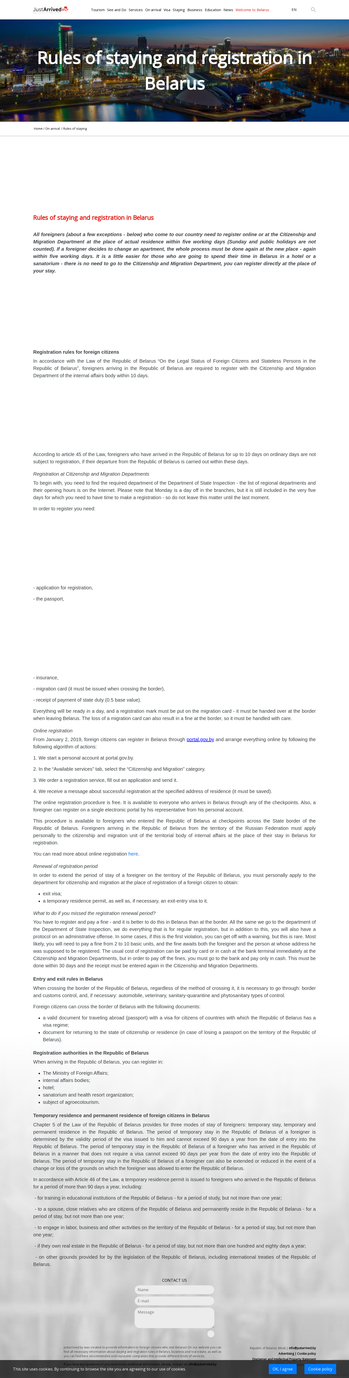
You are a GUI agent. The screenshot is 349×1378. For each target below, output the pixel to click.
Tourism (98, 9)
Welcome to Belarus (252, 9)
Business (194, 9)
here (133, 854)
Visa (167, 9)
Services (136, 9)
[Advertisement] (174, 170)
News (228, 9)
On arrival (153, 9)
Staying (179, 9)
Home (38, 128)
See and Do (116, 9)
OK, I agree (283, 1369)
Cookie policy (320, 1369)
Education (213, 9)
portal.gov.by (200, 739)
